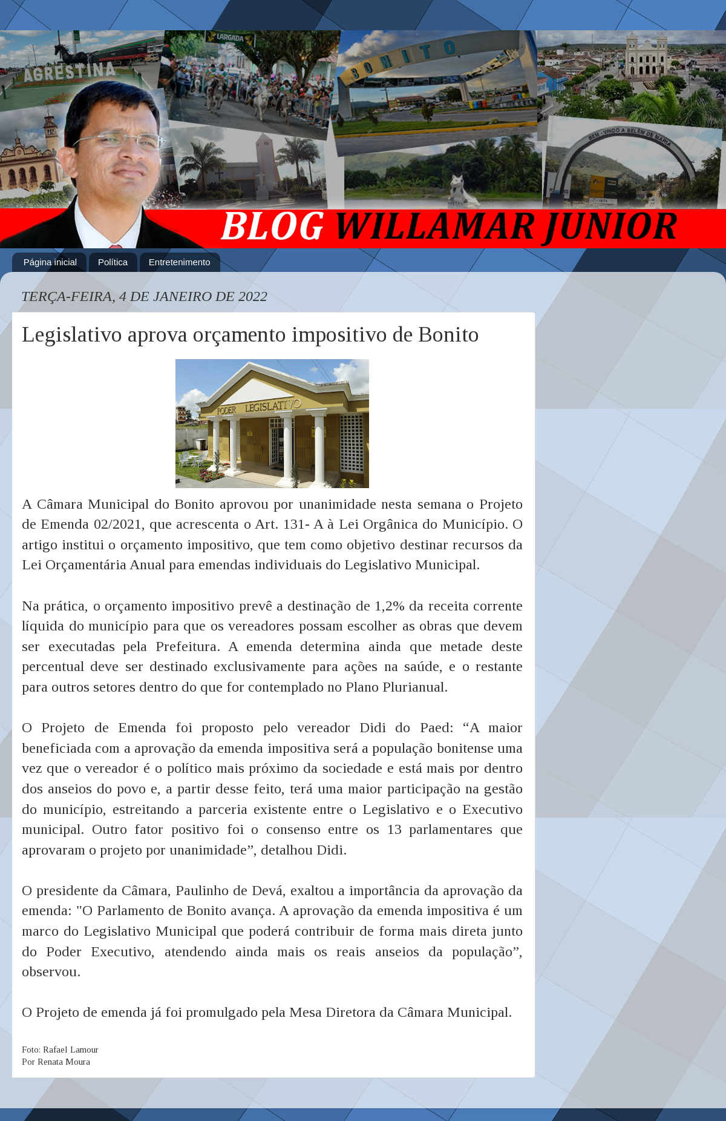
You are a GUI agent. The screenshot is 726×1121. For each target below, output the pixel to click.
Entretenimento (180, 262)
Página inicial (50, 262)
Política (113, 262)
